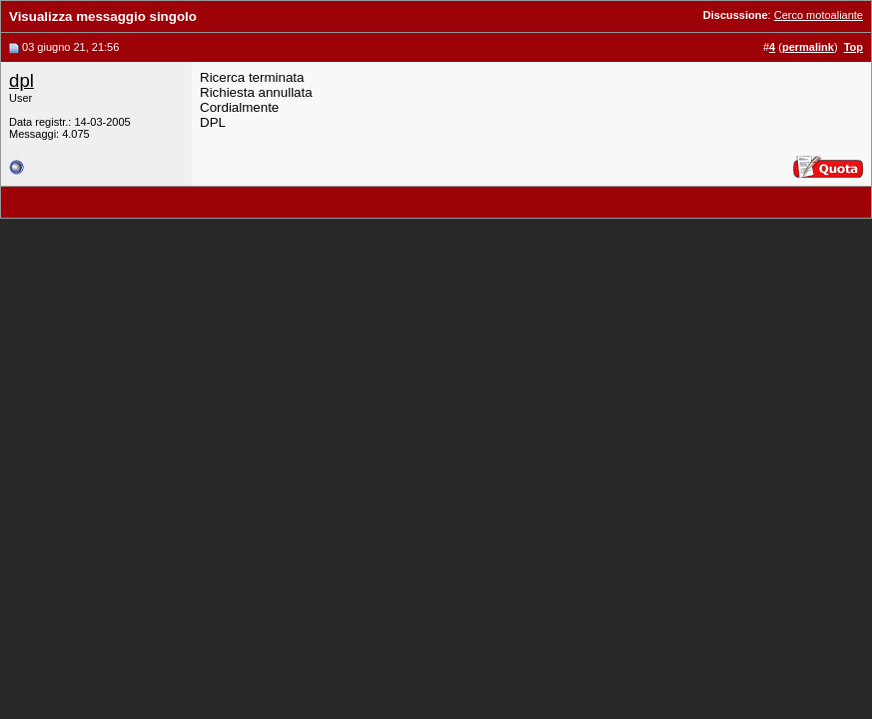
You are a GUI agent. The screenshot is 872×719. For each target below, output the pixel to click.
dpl (21, 80)
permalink (808, 47)
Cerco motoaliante (818, 15)
